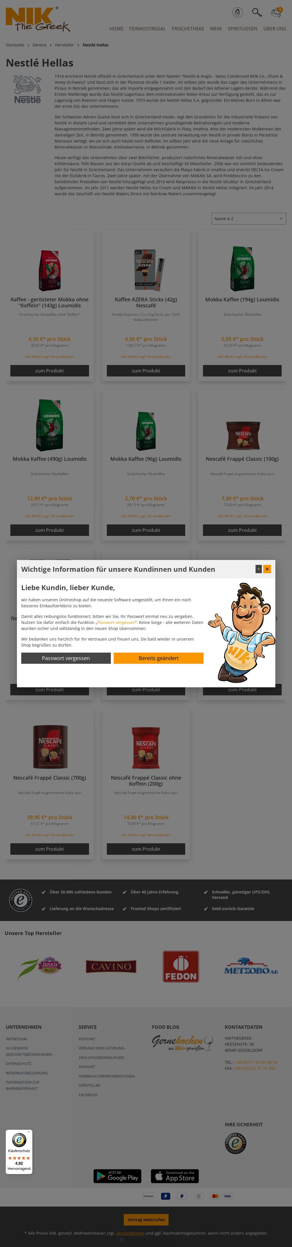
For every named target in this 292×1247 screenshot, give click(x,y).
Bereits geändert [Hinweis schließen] (159, 658)
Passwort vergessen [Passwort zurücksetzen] (66, 658)
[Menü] (29, 1133)
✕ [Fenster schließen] (267, 568)
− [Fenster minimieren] (258, 568)
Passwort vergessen (116, 622)
